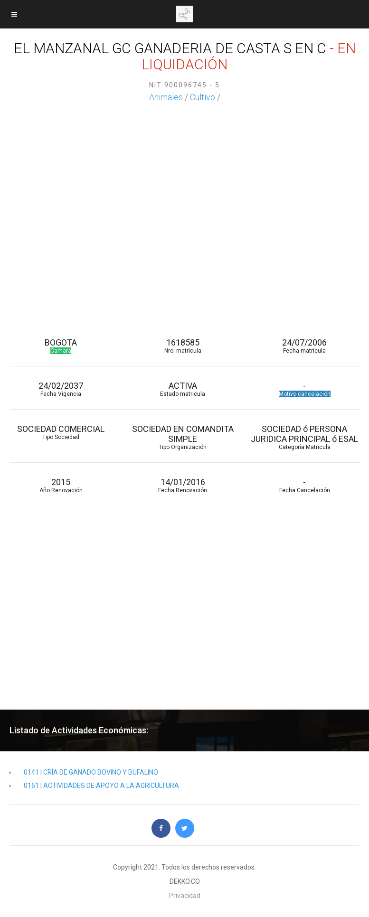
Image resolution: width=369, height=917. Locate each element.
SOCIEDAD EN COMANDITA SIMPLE (182, 437)
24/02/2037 (61, 389)
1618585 (182, 345)
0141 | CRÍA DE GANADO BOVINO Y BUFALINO (83, 772)
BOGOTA (61, 345)
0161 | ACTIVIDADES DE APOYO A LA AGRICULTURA (94, 785)
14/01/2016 (182, 485)
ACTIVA (182, 389)
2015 (61, 485)
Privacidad (184, 895)
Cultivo (202, 97)
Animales (166, 97)
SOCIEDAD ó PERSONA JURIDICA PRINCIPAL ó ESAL (304, 437)
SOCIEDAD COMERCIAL (61, 432)
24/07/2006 (304, 345)
